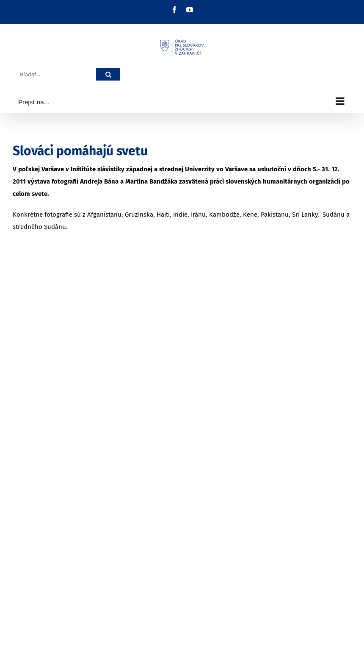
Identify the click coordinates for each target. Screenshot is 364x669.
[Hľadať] (108, 74)
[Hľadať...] (54, 74)
